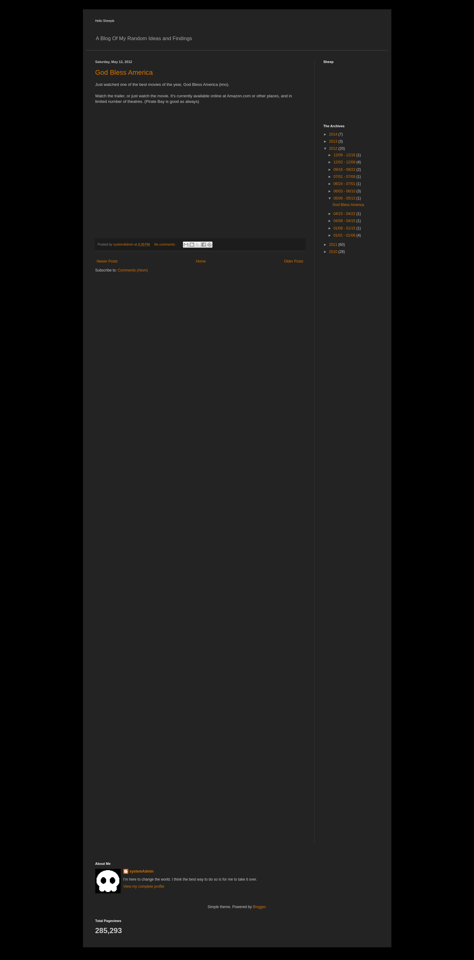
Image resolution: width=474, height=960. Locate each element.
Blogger (259, 907)
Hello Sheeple (104, 21)
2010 (333, 252)
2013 (333, 141)
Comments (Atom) (133, 270)
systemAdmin (142, 871)
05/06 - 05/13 (344, 198)
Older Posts (293, 261)
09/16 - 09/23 (344, 169)
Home (201, 261)
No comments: (165, 244)
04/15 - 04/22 (344, 214)
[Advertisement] (348, 356)
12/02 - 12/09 (344, 162)
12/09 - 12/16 (344, 155)
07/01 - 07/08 (344, 177)
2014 (333, 134)
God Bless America (124, 72)
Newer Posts (107, 261)
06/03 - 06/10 (344, 191)
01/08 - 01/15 (344, 228)
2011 (333, 244)
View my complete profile (143, 886)
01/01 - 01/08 (344, 235)
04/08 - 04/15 (344, 221)
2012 (333, 148)
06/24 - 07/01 (344, 184)
